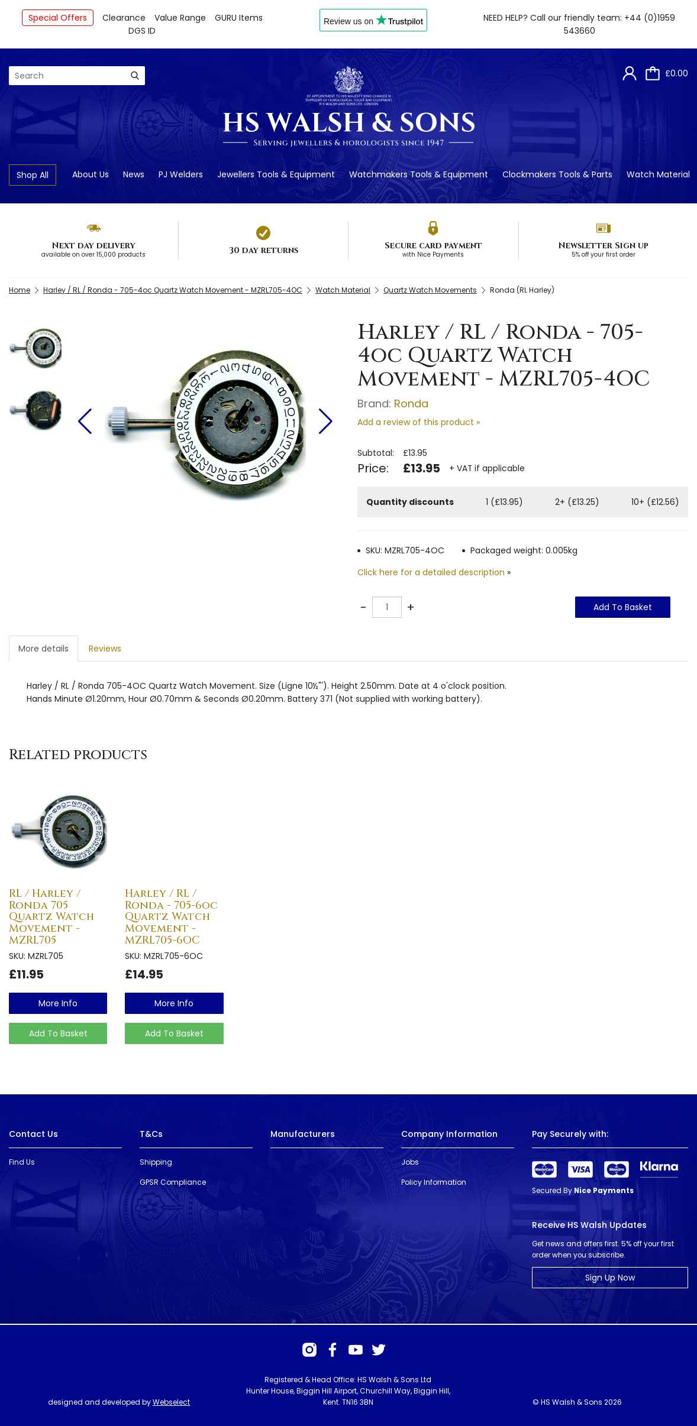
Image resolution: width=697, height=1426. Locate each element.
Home (19, 290)
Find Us (22, 1162)
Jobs (410, 1162)
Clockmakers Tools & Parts (557, 174)
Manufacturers (302, 1134)
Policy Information (433, 1182)
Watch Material (658, 174)
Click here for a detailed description (431, 572)
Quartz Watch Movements (430, 290)
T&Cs (151, 1134)
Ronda (411, 403)
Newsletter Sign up (603, 245)
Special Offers (57, 18)
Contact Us (33, 1134)
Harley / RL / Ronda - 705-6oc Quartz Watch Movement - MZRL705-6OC (171, 917)
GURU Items (239, 18)
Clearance (124, 18)
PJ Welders (181, 174)
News (133, 174)
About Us (90, 174)
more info (58, 1003)
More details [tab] (43, 648)
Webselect (171, 1402)
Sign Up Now (610, 1278)
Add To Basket (622, 607)
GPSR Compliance (173, 1182)
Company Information (449, 1134)
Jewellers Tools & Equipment (276, 174)
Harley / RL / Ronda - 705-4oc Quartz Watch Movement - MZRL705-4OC (172, 290)
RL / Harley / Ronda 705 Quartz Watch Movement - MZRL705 (51, 917)
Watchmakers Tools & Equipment (418, 174)
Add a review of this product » (418, 422)
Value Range (180, 18)
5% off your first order (603, 254)
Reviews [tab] (105, 648)
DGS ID (142, 31)
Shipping (156, 1162)
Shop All (33, 175)
